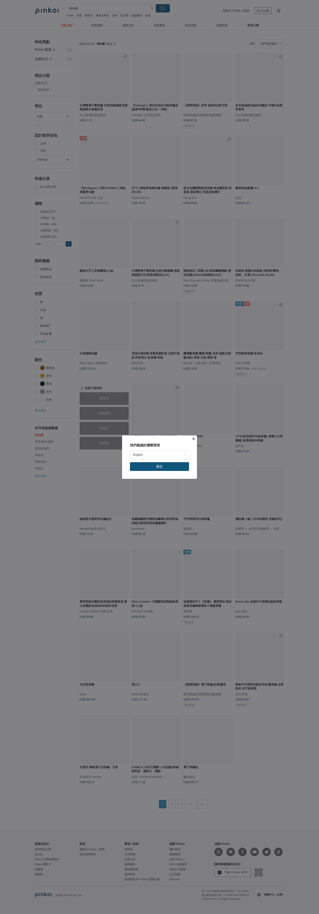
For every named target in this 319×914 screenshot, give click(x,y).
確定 (159, 466)
